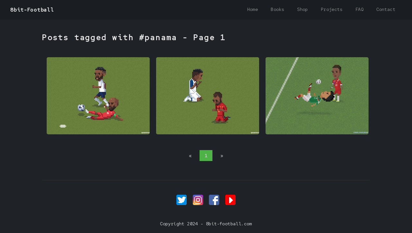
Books (277, 9)
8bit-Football (32, 9)
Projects (331, 9)
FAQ (359, 9)
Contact (385, 9)
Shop (302, 9)
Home (252, 9)
